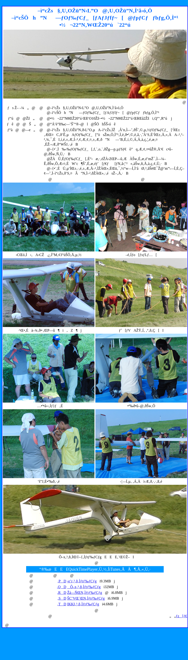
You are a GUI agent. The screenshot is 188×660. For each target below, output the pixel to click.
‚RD (61, 593)
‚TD (61, 604)
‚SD (61, 598)
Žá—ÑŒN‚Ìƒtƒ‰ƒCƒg (84, 593)
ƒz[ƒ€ (181, 616)
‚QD (61, 587)
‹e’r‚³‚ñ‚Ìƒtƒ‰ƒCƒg (82, 581)
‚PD (61, 581)
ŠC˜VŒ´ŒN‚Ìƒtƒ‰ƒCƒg (86, 598)
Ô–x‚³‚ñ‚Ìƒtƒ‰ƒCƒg (84, 587)
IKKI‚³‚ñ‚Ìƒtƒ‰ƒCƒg (83, 604)
